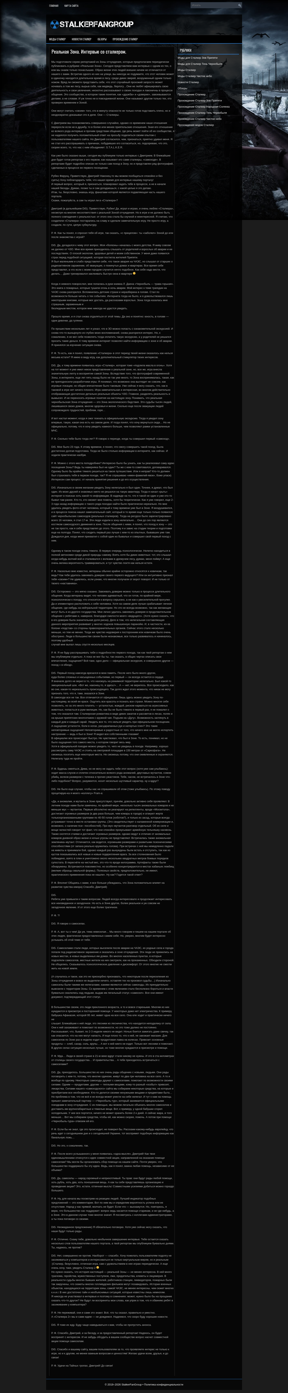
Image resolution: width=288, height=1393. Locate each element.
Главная (53, 5)
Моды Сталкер (57, 39)
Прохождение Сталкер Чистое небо (200, 118)
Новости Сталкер (81, 39)
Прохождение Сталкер (125, 39)
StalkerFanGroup (131, 1384)
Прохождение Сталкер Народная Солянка (204, 106)
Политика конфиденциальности (163, 1384)
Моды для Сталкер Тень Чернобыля (200, 63)
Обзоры (102, 39)
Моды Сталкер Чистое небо (195, 76)
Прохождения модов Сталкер (196, 125)
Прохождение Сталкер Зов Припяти (200, 100)
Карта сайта (71, 5)
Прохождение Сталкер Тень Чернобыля (202, 112)
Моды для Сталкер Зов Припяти (198, 57)
